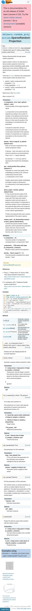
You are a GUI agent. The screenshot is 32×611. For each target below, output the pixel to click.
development (9, 24)
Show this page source (24, 608)
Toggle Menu (5, 609)
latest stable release (12, 17)
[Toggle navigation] (28, 2)
